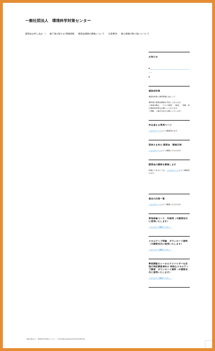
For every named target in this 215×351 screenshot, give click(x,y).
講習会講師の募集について (91, 33)
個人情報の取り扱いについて (135, 33)
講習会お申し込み (34, 33)
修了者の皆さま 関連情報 (62, 33)
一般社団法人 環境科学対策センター (58, 20)
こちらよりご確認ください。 (160, 227)
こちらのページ (155, 131)
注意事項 (112, 33)
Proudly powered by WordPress (71, 339)
